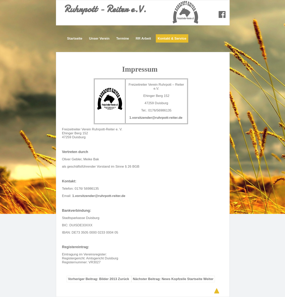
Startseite (74, 38)
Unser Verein (99, 38)
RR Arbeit (143, 38)
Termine (122, 38)
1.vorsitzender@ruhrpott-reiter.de (156, 118)
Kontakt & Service (172, 38)
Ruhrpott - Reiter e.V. (105, 9)
